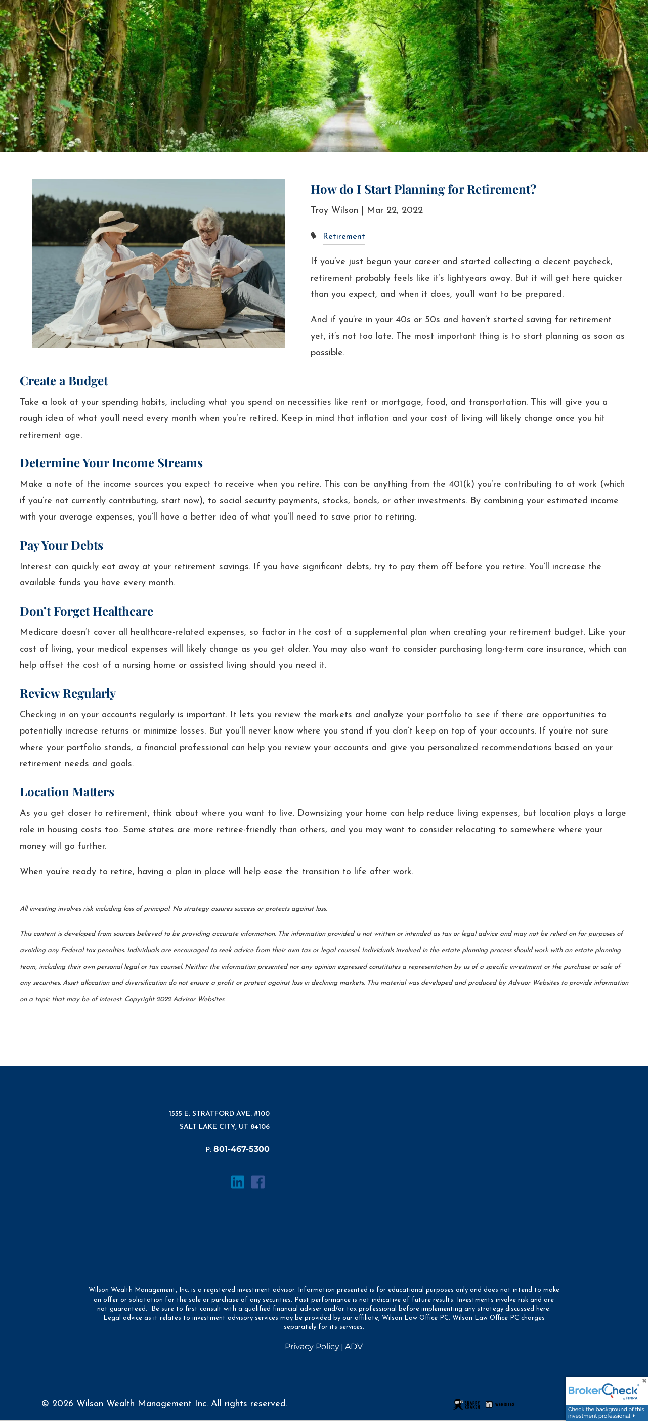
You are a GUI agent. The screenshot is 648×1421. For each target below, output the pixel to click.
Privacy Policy (312, 1346)
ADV (354, 1346)
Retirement (344, 237)
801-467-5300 (241, 1149)
